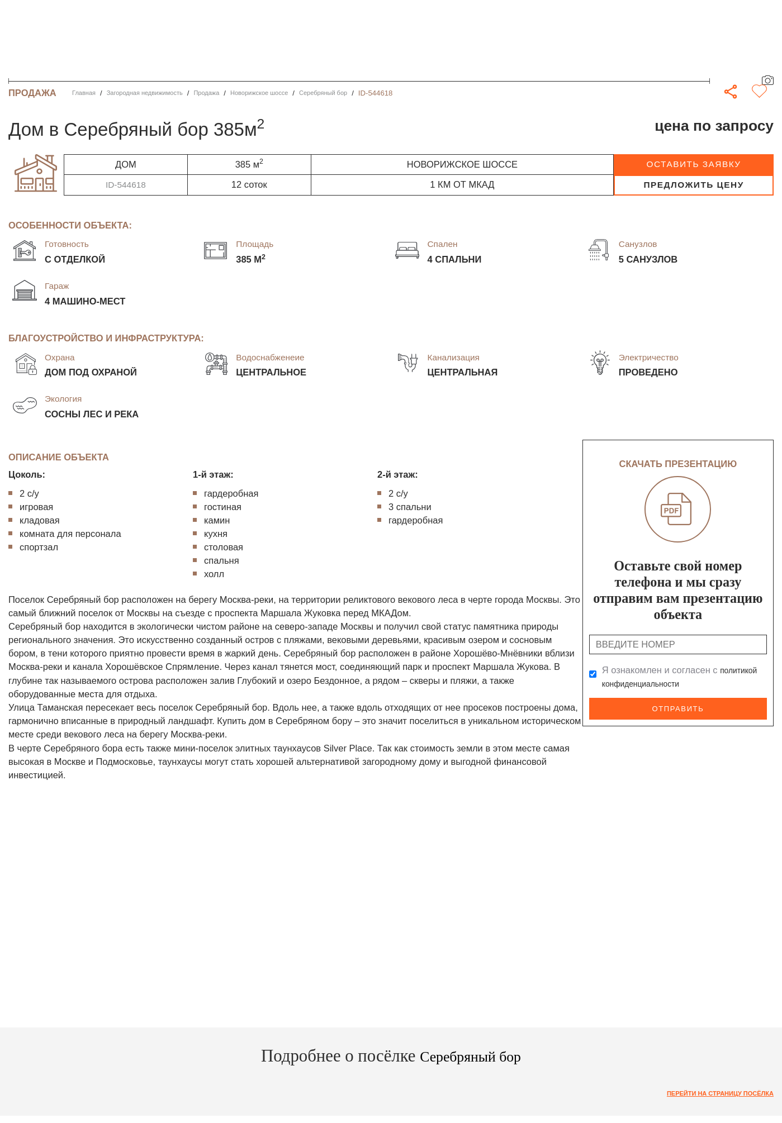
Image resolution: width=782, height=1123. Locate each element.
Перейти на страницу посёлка (710, 1094)
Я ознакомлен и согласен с (683, 676)
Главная (86, 93)
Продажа (229, 93)
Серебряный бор (364, 93)
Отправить (678, 707)
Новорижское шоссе (290, 93)
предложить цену (693, 184)
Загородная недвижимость (156, 93)
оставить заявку (694, 164)
